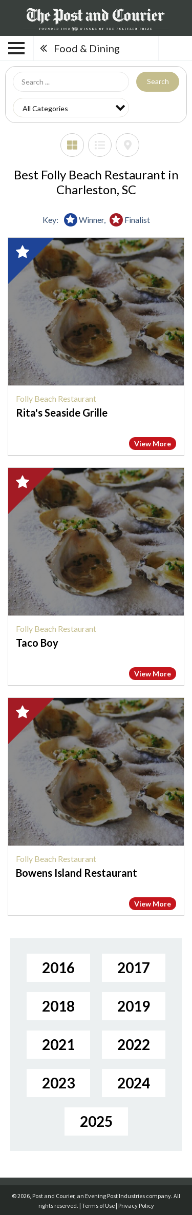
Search (158, 81)
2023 (58, 1083)
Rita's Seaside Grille (62, 412)
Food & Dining (87, 48)
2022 (133, 1044)
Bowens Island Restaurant (76, 873)
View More (152, 443)
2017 (133, 967)
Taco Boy (37, 642)
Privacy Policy (136, 1205)
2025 (96, 1121)
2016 (58, 967)
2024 (133, 1083)
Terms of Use (98, 1205)
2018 (58, 1006)
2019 (133, 1006)
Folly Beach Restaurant (56, 398)
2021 (58, 1044)
